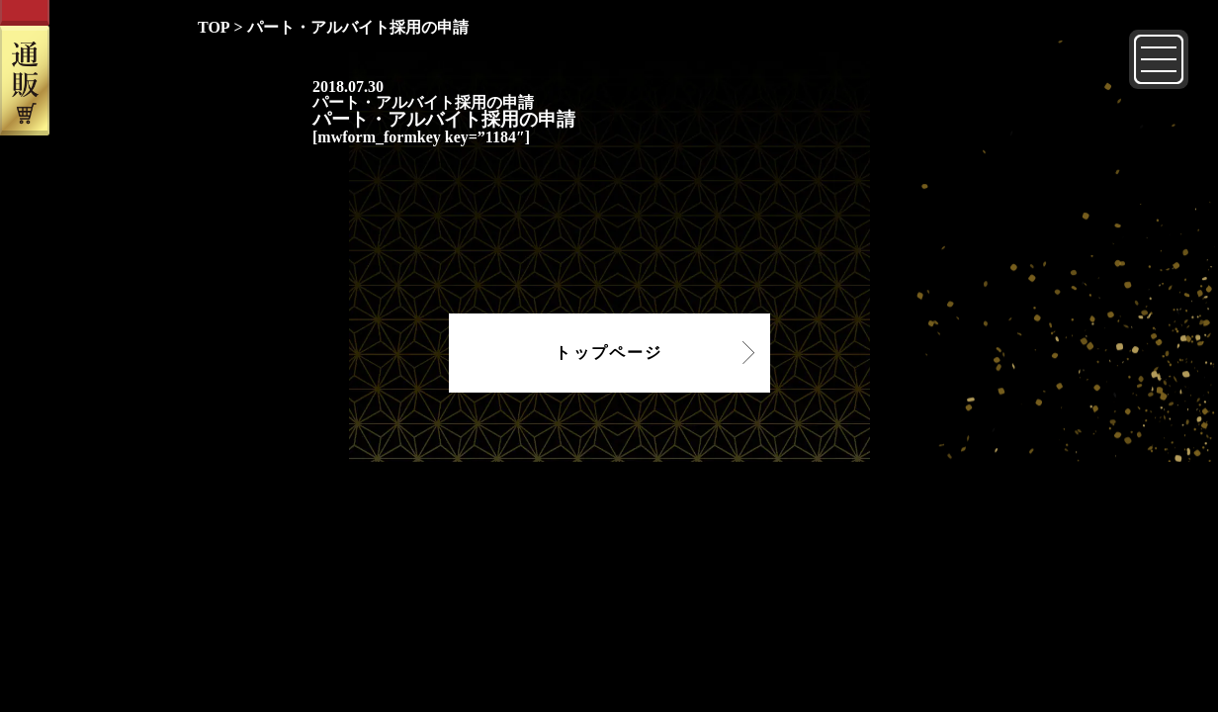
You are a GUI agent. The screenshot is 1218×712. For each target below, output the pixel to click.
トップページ (608, 352)
